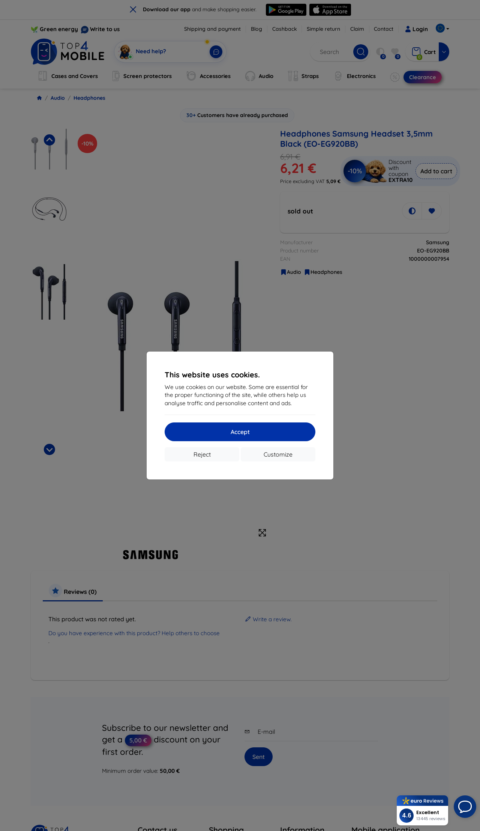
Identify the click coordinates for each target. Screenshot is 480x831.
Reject (202, 454)
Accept (240, 432)
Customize (278, 454)
